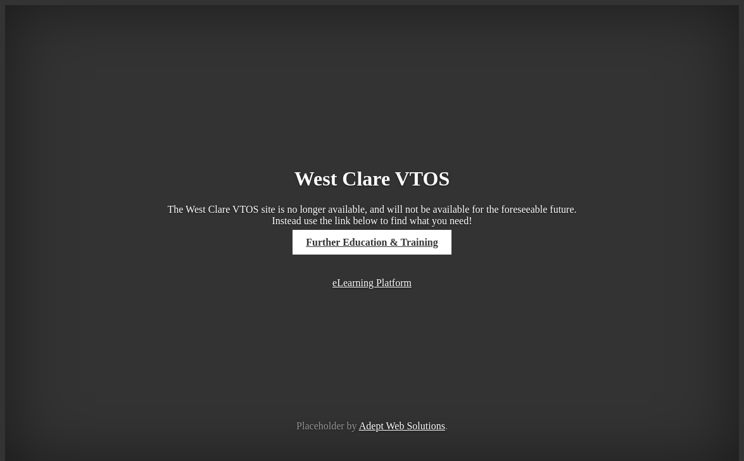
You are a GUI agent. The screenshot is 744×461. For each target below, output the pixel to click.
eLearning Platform (372, 282)
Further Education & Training (372, 242)
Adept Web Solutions (402, 425)
